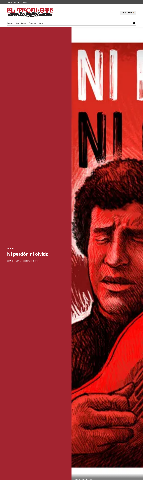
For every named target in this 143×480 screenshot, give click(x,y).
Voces (41, 23)
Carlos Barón (15, 261)
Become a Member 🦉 (128, 12)
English (24, 2)
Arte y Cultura (21, 23)
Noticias (10, 23)
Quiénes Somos (13, 2)
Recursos (32, 23)
